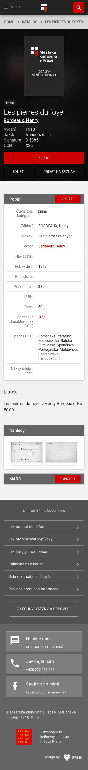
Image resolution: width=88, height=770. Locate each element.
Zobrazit (68, 479)
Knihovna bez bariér (25, 564)
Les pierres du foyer (64, 22)
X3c (42, 317)
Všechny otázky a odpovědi (44, 609)
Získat (44, 158)
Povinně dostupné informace (33, 589)
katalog (30, 22)
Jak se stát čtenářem (26, 526)
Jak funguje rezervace (27, 551)
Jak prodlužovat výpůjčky (30, 539)
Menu (12, 7)
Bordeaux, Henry (21, 120)
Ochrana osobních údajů (29, 576)
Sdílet (18, 172)
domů (9, 22)
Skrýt (67, 199)
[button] (44, 66)
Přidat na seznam (60, 172)
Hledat (76, 5)
